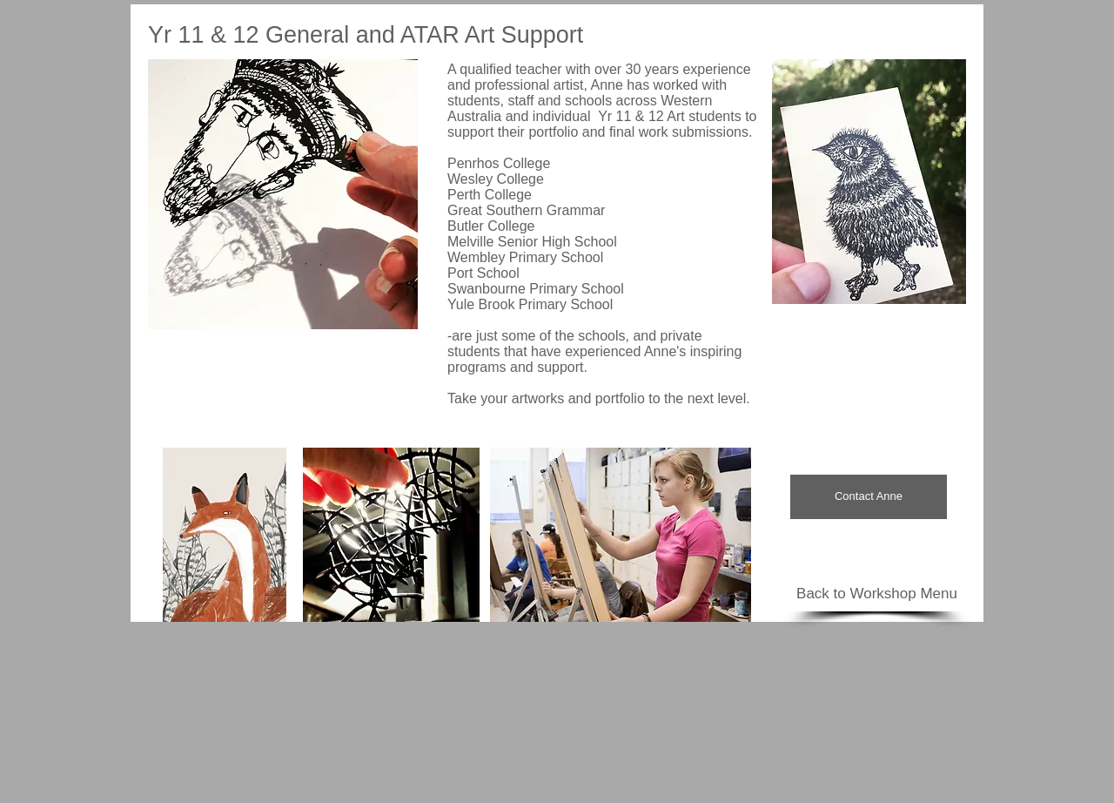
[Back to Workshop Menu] (876, 594)
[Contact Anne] (868, 497)
